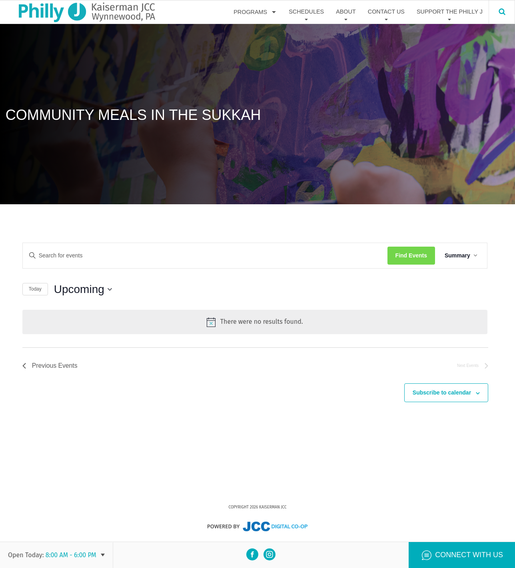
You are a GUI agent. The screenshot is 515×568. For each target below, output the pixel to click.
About (346, 11)
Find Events (412, 255)
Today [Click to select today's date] (35, 289)
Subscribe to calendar (442, 392)
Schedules (306, 11)
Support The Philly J (450, 11)
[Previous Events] (50, 365)
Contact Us (386, 11)
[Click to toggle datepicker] (83, 289)
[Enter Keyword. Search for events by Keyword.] (205, 255)
